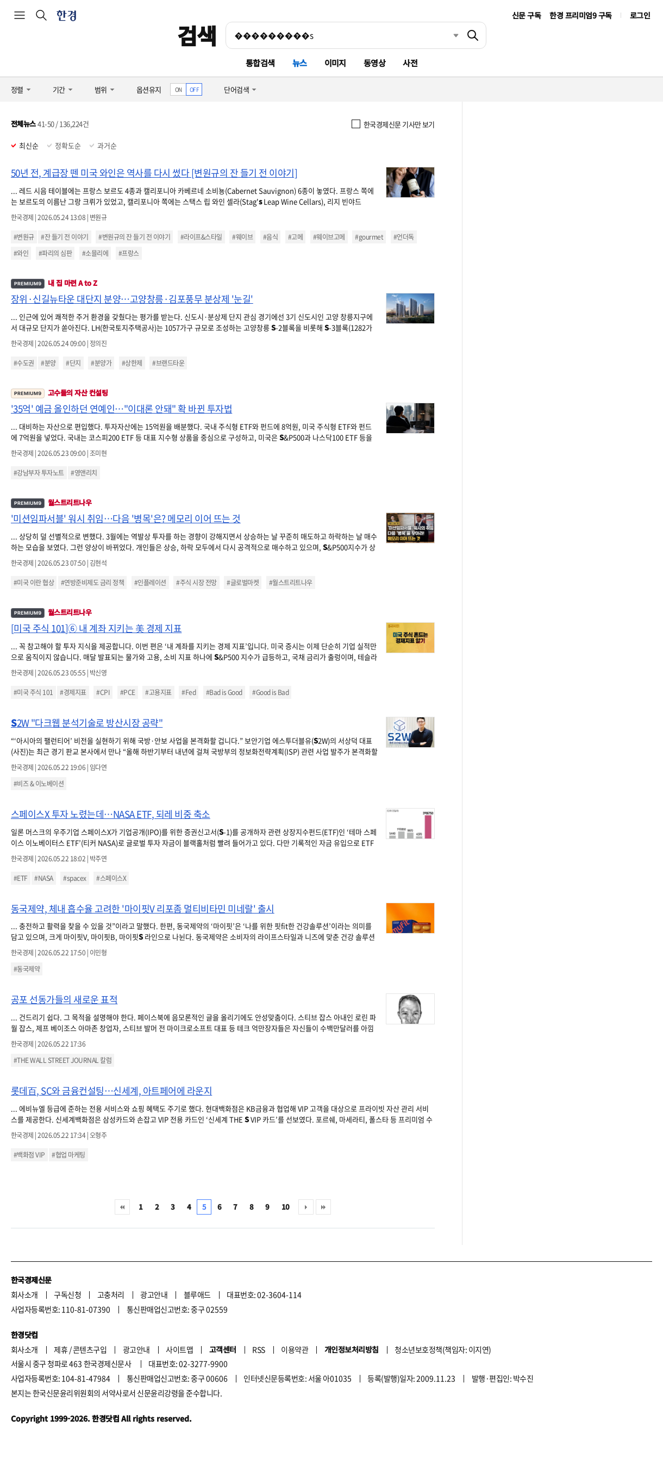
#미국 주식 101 (33, 692)
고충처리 (110, 1294)
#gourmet (369, 237)
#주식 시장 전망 (196, 582)
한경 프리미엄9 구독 (580, 15)
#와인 (21, 253)
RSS (258, 1349)
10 (286, 1207)
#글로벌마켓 (243, 582)
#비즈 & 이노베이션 (39, 784)
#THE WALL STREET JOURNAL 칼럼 (62, 1060)
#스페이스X (111, 878)
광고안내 (153, 1294)
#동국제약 (27, 969)
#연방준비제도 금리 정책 (92, 582)
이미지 (335, 62)
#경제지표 (73, 692)
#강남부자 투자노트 (39, 473)
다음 (306, 1207)
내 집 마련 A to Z (54, 283)
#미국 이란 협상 (34, 582)
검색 (197, 35)
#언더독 (403, 237)
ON (178, 89)
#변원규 (24, 237)
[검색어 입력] (343, 35)
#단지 (73, 363)
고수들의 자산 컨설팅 (59, 392)
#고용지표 (158, 692)
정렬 (17, 89)
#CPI (103, 692)
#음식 (270, 237)
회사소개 (24, 1294)
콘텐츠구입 (90, 1349)
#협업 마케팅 (68, 1155)
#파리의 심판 (55, 253)
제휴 (60, 1349)
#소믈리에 (95, 253)
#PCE (127, 692)
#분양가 (101, 363)
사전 (410, 62)
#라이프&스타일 (201, 237)
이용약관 (294, 1349)
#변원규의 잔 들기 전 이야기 (134, 237)
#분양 (48, 363)
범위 (101, 89)
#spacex (74, 878)
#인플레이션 (150, 582)
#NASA (43, 878)
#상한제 (132, 363)
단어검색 (236, 89)
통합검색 (260, 62)
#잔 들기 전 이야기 (64, 237)
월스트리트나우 (51, 502)
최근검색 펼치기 (448, 35)
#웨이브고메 (329, 237)
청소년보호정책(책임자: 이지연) (443, 1349)
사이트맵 (179, 1349)
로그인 (640, 15)
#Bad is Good (224, 692)
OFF (194, 89)
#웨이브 (242, 237)
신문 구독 (526, 15)
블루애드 (197, 1294)
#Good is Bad (270, 692)
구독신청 (67, 1294)
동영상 (374, 62)
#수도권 (24, 363)
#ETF (21, 878)
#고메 (295, 237)
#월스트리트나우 (290, 582)
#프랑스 (128, 253)
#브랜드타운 (168, 363)
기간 (59, 89)
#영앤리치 (84, 473)
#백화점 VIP (29, 1155)
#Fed (189, 692)
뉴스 (299, 62)
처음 (122, 1207)
